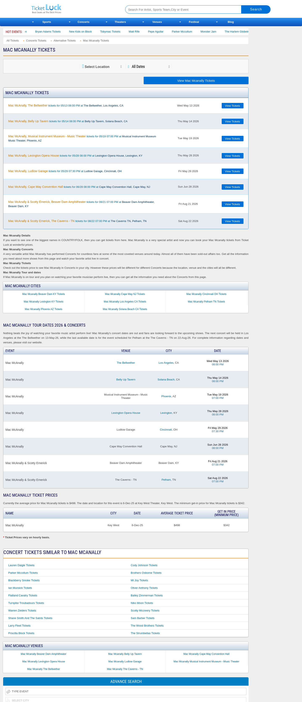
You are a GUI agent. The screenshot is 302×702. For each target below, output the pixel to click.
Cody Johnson (25, 31)
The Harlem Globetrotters (247, 31)
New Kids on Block (88, 31)
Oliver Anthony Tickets (144, 587)
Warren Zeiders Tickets (22, 610)
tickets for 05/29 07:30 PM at (65, 171)
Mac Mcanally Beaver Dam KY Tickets (43, 294)
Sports (46, 21)
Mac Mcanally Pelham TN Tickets (206, 301)
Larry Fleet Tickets (19, 625)
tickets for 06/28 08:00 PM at (79, 186)
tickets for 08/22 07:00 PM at (77, 221)
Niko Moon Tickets (142, 603)
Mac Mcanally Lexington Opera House (43, 661)
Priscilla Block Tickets (21, 633)
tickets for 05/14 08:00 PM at (68, 121)
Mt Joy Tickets (139, 580)
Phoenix (166, 396)
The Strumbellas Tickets (145, 633)
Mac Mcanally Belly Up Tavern (125, 654)
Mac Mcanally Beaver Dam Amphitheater (43, 654)
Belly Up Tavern (125, 379)
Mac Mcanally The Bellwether (43, 669)
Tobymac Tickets (118, 31)
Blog (231, 21)
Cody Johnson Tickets (144, 565)
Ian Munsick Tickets (20, 587)
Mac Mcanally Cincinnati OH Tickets (206, 294)
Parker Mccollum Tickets (23, 572)
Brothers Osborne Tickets (146, 572)
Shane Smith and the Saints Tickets (30, 618)
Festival (194, 21)
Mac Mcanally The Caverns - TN (125, 669)
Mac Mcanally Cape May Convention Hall (206, 654)
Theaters (120, 21)
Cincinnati (166, 429)
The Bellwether (126, 362)
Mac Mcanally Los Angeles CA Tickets (125, 301)
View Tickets (232, 105)
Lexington (166, 412)
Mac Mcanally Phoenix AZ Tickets (43, 309)
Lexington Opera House (125, 412)
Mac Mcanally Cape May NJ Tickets (125, 294)
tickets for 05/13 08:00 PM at (65, 105)
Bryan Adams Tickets (55, 31)
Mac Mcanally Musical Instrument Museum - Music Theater (206, 661)
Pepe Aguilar (163, 31)
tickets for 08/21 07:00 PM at (81, 204)
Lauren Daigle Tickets (21, 565)
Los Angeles (166, 362)
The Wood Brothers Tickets (147, 625)
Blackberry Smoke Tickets (24, 580)
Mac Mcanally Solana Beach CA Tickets (125, 309)
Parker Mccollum (189, 31)
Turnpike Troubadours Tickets (26, 603)
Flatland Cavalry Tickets (22, 595)
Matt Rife (141, 31)
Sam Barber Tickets (142, 618)
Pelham (166, 479)
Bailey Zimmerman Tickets (147, 595)
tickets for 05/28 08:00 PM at (75, 155)
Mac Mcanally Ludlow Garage (125, 661)
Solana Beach (166, 379)
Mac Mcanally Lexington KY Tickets (43, 301)
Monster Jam (216, 31)
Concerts (83, 21)
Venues (157, 21)
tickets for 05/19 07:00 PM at (82, 138)
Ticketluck (73, 9)
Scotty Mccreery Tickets (145, 610)
